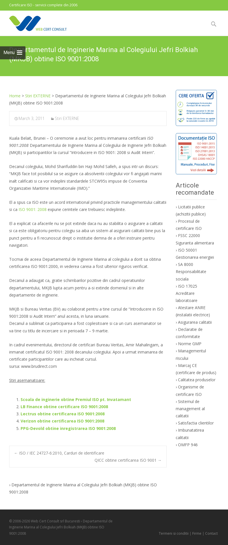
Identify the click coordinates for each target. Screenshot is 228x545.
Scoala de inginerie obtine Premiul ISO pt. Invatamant (76, 399)
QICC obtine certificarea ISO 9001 (128, 460)
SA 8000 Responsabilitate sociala (191, 271)
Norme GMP (189, 343)
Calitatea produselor (196, 379)
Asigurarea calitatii (195, 322)
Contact (211, 533)
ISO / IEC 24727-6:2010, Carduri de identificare (59, 453)
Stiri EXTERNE (67, 118)
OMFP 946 (188, 444)
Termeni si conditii (174, 533)
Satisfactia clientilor (196, 423)
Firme (196, 533)
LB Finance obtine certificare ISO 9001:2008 (64, 406)
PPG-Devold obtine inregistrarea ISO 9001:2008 (68, 428)
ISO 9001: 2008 (33, 209)
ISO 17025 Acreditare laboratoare (186, 293)
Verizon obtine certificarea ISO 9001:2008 (62, 421)
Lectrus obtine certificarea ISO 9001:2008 (63, 413)
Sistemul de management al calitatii (190, 408)
